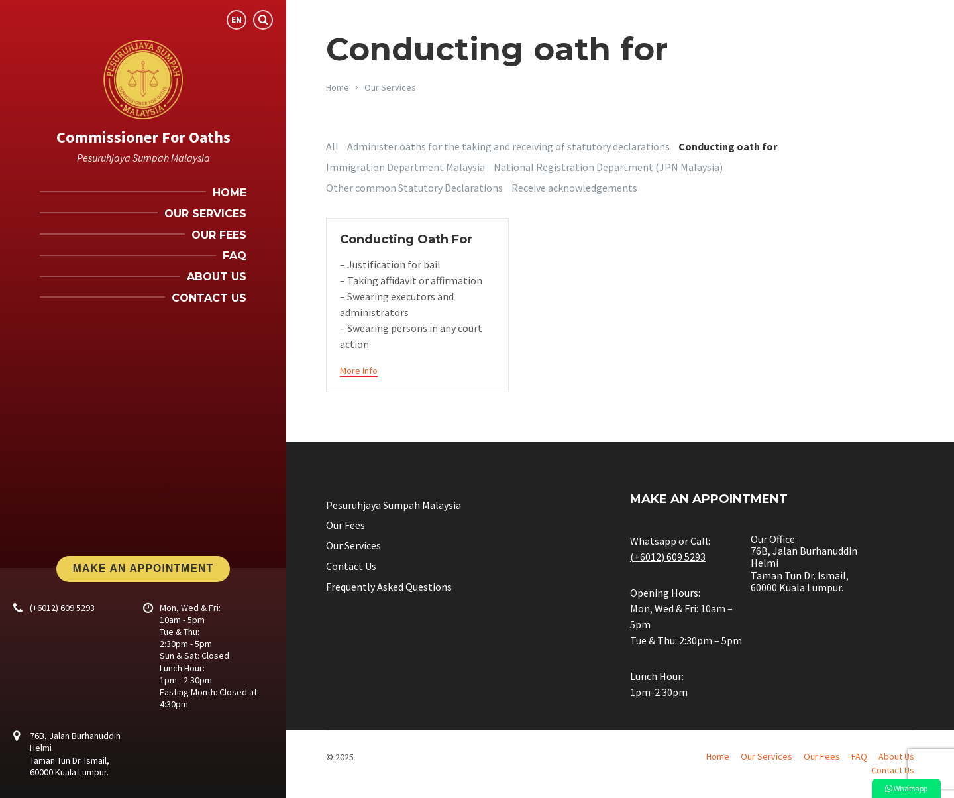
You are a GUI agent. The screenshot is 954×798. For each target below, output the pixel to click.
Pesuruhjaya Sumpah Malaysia (393, 505)
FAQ (859, 756)
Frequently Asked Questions (389, 586)
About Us (896, 756)
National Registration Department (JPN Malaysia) (608, 167)
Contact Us (351, 566)
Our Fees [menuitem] (218, 235)
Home (337, 87)
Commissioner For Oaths (143, 137)
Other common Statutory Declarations (414, 187)
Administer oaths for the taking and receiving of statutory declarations (508, 146)
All (332, 146)
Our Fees (345, 525)
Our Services (390, 87)
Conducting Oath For (406, 239)
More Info (359, 370)
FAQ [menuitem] (234, 255)
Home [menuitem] (229, 192)
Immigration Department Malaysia (405, 167)
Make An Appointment (143, 568)
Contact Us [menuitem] (209, 298)
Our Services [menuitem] (205, 213)
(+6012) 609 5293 (62, 608)
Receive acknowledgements (574, 187)
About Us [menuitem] (216, 276)
